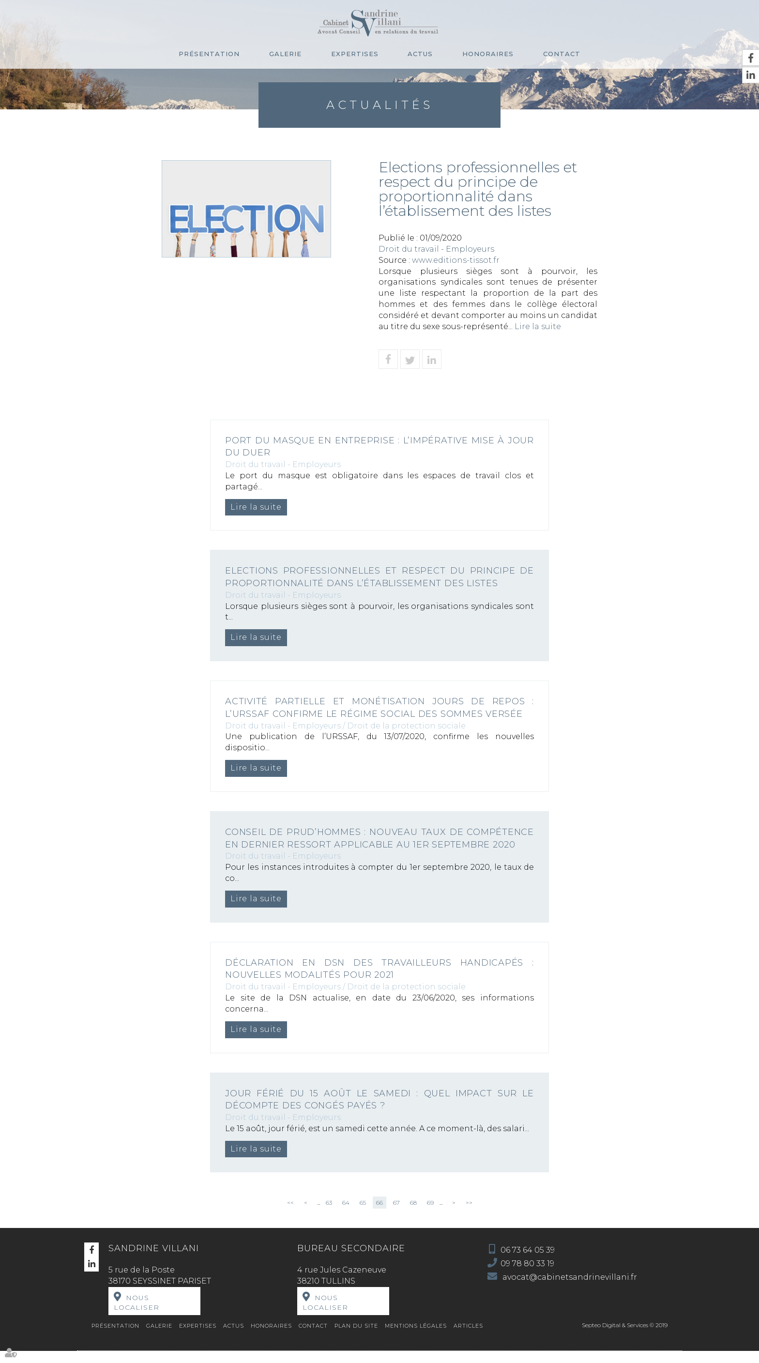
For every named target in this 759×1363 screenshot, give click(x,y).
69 (430, 1215)
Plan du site (356, 1338)
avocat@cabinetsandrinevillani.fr (569, 1289)
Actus (420, 54)
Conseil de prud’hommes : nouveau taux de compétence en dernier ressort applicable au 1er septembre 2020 (379, 844)
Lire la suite (538, 326)
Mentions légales (416, 1338)
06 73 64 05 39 (528, 1262)
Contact (561, 54)
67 (396, 1215)
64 (345, 1215)
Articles (468, 1338)
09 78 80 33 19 (527, 1276)
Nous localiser (136, 1315)
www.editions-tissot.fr (456, 260)
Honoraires (488, 54)
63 (329, 1215)
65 (363, 1215)
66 (379, 1215)
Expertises (355, 54)
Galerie (285, 54)
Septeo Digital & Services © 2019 (625, 1337)
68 (413, 1215)
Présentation (209, 54)
